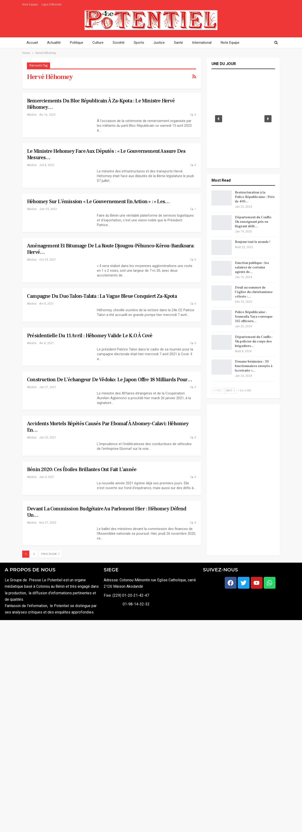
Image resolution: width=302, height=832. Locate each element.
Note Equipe (30, 4)
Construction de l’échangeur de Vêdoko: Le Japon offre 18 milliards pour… (109, 379)
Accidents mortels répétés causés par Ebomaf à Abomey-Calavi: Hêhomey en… (108, 426)
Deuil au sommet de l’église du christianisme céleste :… (254, 292)
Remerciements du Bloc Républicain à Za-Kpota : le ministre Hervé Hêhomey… (101, 103)
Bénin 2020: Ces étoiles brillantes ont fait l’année (81, 469)
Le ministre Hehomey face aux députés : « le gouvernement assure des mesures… (106, 154)
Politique (76, 42)
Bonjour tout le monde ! (252, 242)
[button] (218, 118)
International (201, 42)
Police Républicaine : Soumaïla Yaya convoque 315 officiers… (254, 316)
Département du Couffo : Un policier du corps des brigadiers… (253, 341)
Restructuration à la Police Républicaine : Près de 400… (255, 197)
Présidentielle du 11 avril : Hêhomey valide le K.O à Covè (89, 335)
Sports (139, 42)
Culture (98, 42)
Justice (159, 42)
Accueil (32, 42)
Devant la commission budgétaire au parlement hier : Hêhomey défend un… (106, 511)
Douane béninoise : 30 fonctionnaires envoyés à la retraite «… (253, 366)
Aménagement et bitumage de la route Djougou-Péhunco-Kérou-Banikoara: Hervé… (110, 248)
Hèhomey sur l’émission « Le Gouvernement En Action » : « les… (98, 201)
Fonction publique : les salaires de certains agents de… (252, 267)
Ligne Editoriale (52, 4)
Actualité (54, 42)
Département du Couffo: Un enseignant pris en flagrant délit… (253, 221)
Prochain (50, 554)
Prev (217, 390)
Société (119, 42)
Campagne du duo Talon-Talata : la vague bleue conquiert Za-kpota (102, 296)
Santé (178, 42)
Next (230, 390)
